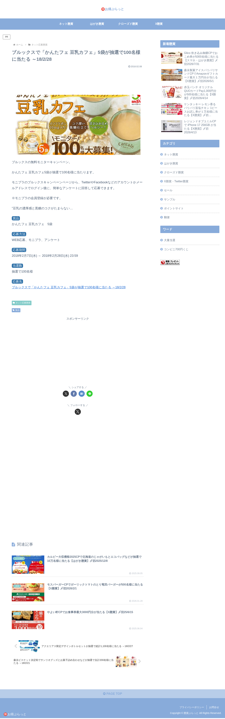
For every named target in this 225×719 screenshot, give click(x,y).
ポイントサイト (174, 208)
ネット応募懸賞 (21, 303)
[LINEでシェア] (89, 394)
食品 (16, 310)
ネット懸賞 (171, 154)
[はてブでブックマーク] (82, 394)
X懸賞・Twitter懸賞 (176, 181)
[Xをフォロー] (78, 411)
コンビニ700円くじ (176, 249)
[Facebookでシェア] (74, 394)
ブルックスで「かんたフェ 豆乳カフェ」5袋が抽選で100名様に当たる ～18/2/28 (69, 287)
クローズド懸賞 (174, 172)
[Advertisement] (78, 79)
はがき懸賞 (171, 163)
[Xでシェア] (66, 394)
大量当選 (169, 240)
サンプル (169, 199)
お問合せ (214, 708)
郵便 (167, 217)
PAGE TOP (112, 694)
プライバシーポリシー (191, 708)
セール (168, 190)
